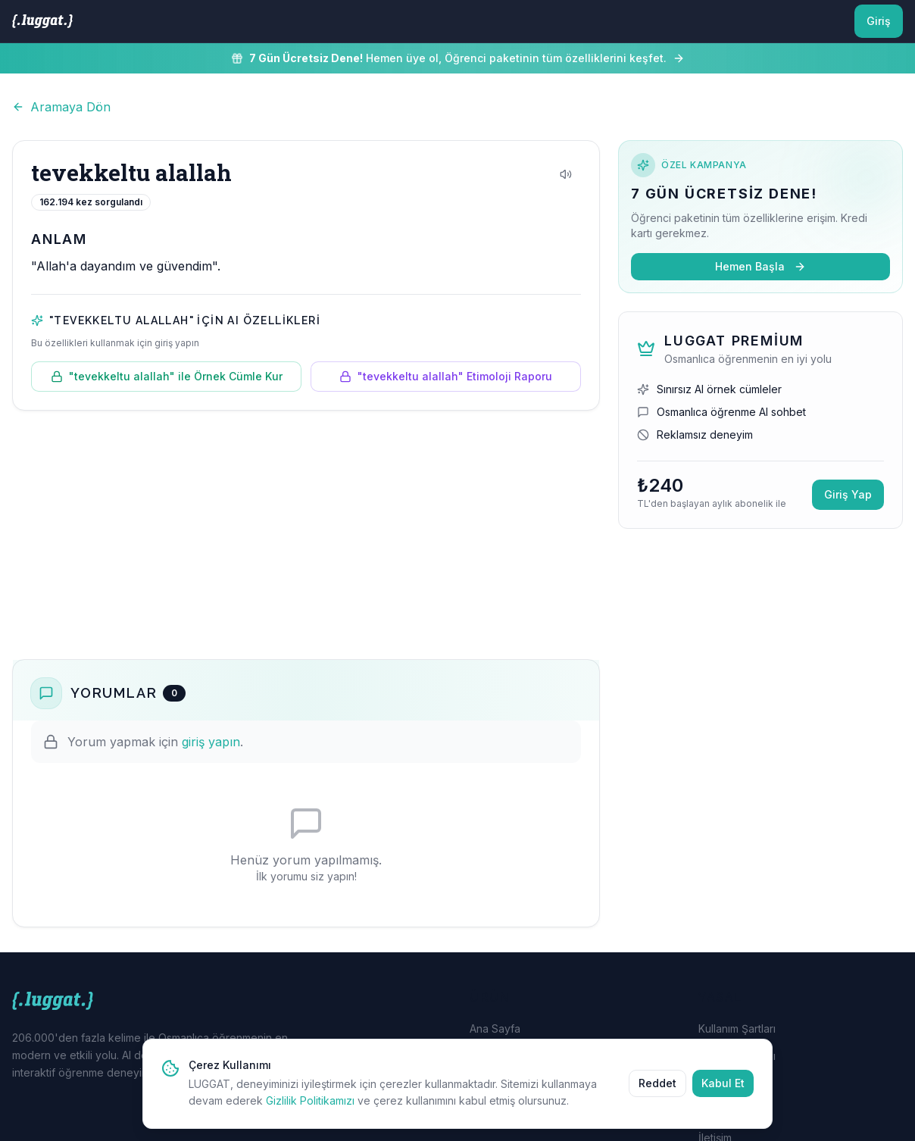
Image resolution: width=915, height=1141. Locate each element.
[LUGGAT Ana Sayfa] (42, 21)
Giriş (879, 20)
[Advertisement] (306, 535)
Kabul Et (723, 1083)
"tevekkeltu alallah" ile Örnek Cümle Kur (167, 376)
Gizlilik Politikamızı (310, 1100)
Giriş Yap (848, 494)
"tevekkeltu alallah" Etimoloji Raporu (445, 376)
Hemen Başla (760, 266)
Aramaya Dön (61, 106)
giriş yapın (211, 741)
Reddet (657, 1083)
